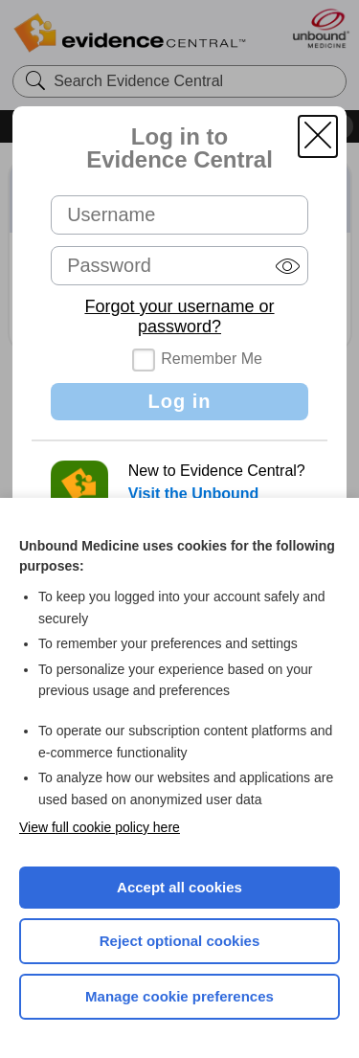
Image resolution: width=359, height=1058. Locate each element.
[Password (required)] (179, 265)
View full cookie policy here (99, 827)
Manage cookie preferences (179, 996)
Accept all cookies (179, 887)
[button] (318, 136)
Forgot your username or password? (179, 316)
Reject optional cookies (180, 941)
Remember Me (211, 358)
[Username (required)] (179, 215)
